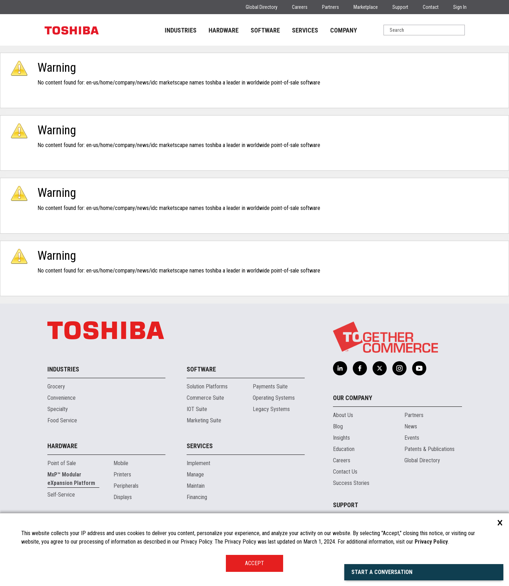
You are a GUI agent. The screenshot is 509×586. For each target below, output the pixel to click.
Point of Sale (61, 463)
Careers (300, 7)
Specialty (57, 409)
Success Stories (351, 483)
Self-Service (61, 494)
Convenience (61, 397)
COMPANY (343, 30)
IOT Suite (197, 409)
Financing (197, 497)
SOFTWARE (265, 30)
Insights (341, 437)
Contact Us (345, 471)
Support (400, 7)
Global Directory (261, 7)
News (410, 426)
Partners (330, 7)
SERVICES (305, 30)
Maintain (196, 485)
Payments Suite (270, 386)
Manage (195, 474)
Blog (338, 426)
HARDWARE (224, 30)
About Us (343, 415)
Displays (122, 497)
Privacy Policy (431, 541)
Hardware (62, 446)
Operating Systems (274, 397)
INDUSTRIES (181, 30)
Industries (63, 369)
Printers (122, 474)
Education (344, 449)
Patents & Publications (429, 449)
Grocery (56, 386)
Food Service (62, 420)
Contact (431, 7)
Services (200, 446)
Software (201, 369)
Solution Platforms (207, 386)
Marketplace (365, 7)
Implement (198, 463)
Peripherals (126, 485)
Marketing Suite (204, 420)
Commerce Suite (205, 397)
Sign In (460, 7)
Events (411, 437)
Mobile (120, 463)
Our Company (352, 398)
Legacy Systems (271, 409)
